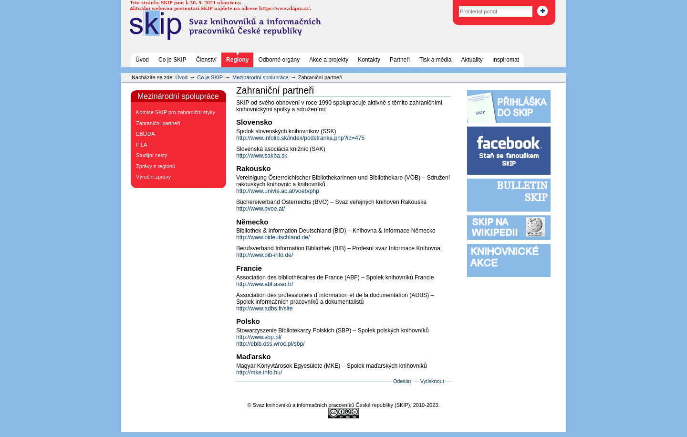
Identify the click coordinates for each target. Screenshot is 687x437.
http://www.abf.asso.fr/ (264, 284)
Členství (206, 59)
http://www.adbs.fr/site (264, 308)
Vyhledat (448, 4)
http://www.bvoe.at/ (260, 208)
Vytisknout (432, 381)
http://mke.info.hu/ (259, 372)
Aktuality (472, 59)
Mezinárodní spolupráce (260, 77)
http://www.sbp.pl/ (258, 337)
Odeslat (402, 381)
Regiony (237, 59)
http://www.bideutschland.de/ (273, 237)
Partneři (400, 59)
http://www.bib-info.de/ (264, 255)
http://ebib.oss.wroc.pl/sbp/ (270, 344)
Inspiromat (505, 59)
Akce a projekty (328, 59)
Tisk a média (435, 59)
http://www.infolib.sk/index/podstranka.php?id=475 (300, 138)
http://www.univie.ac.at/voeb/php (277, 191)
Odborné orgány (279, 59)
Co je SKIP (172, 59)
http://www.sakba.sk (261, 155)
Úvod (142, 59)
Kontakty (369, 59)
